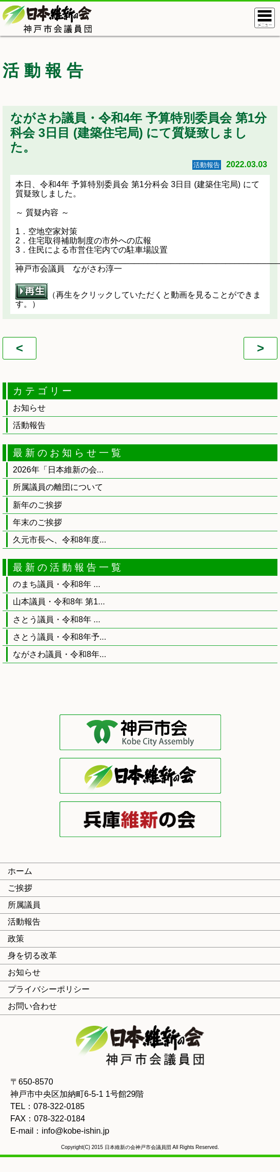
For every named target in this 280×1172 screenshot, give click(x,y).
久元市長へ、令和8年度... (59, 539)
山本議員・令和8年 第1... (59, 601)
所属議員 (24, 904)
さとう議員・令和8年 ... (57, 619)
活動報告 (29, 425)
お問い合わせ (32, 1006)
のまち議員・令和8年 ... (57, 584)
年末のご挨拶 (37, 522)
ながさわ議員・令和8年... (59, 654)
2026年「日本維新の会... (58, 469)
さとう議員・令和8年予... (59, 637)
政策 (16, 938)
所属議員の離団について (58, 487)
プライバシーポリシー (49, 989)
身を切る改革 (32, 955)
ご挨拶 (20, 888)
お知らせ (29, 407)
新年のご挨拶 (37, 505)
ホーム (20, 871)
